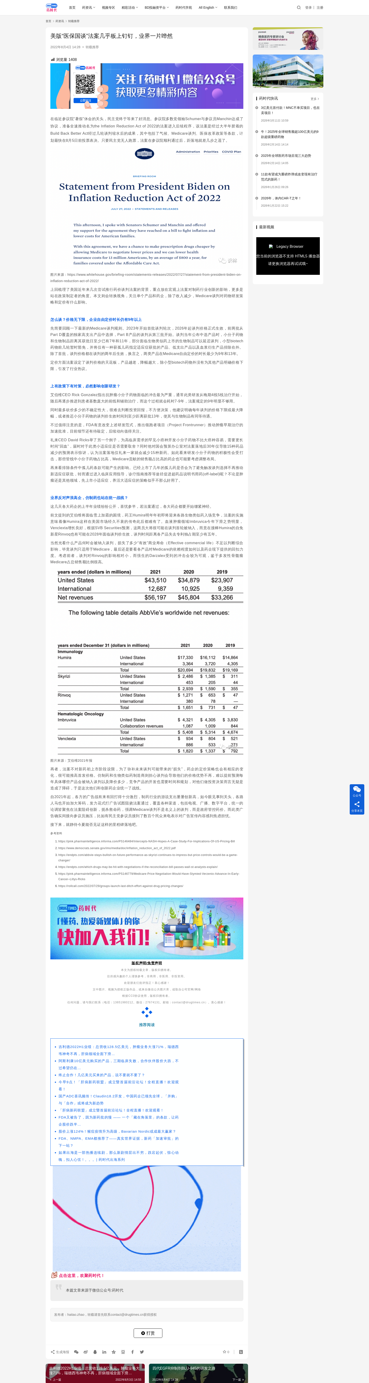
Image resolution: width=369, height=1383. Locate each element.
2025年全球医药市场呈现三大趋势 (286, 156)
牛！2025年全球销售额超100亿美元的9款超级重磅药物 (289, 134)
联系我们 (230, 7)
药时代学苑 (184, 7)
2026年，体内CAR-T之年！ (281, 198)
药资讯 (87, 7)
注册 (320, 7)
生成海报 (59, 1352)
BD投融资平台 (155, 7)
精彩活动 (128, 7)
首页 (72, 7)
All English (206, 7)
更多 (315, 99)
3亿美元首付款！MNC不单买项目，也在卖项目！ (290, 110)
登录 (308, 7)
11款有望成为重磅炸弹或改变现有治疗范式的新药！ (289, 176)
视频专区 (108, 7)
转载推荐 (92, 47)
